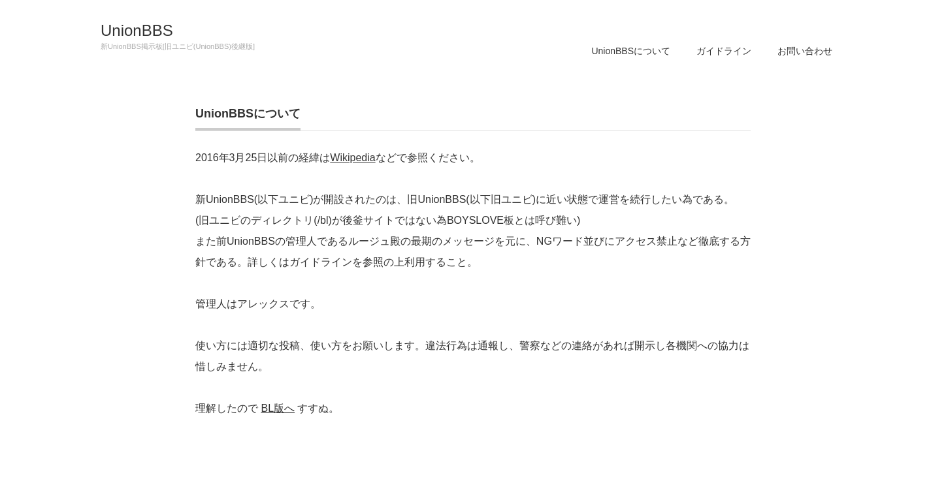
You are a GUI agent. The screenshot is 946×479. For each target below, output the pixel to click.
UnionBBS (137, 31)
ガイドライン (723, 51)
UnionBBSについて (630, 51)
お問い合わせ (804, 51)
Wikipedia (352, 157)
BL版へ (278, 408)
